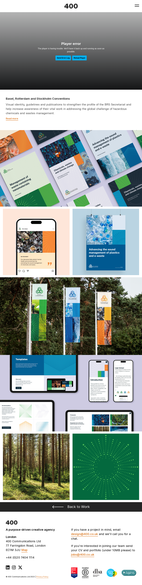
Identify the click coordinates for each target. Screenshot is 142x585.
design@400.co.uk (84, 534)
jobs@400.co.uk (82, 554)
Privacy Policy (42, 577)
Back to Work (71, 507)
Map (24, 550)
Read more (12, 118)
